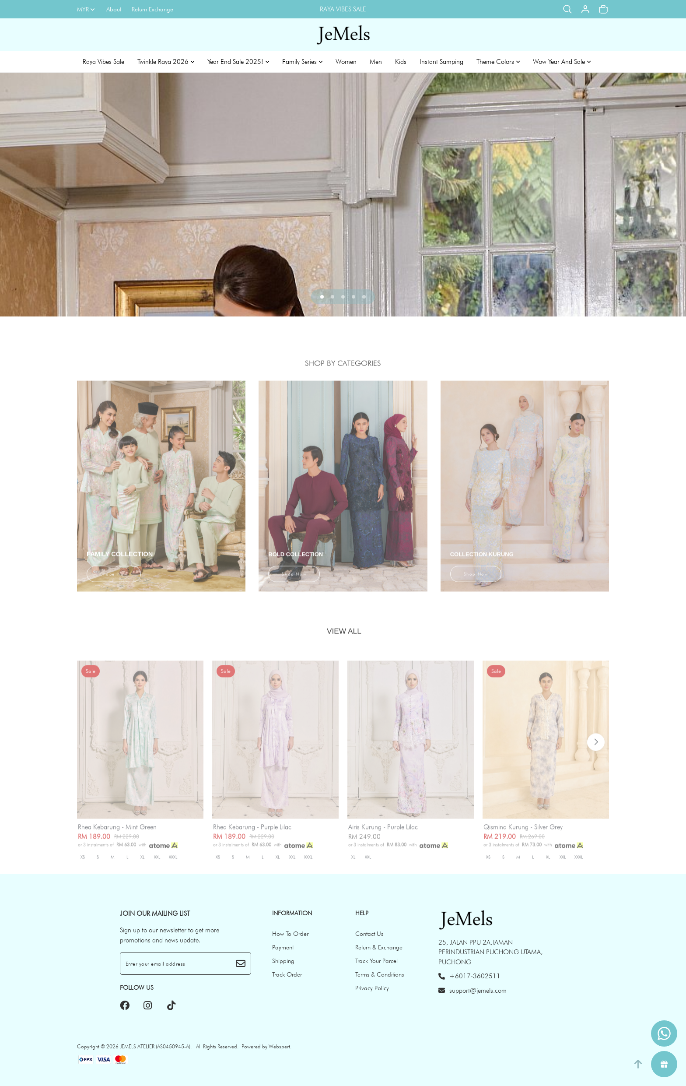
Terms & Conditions (379, 974)
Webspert (279, 1046)
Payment (283, 947)
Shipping (283, 960)
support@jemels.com (472, 991)
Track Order (287, 974)
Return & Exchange (378, 947)
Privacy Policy (372, 987)
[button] (322, 297)
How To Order (290, 933)
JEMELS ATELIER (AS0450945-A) (155, 1046)
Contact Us (369, 933)
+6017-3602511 (469, 976)
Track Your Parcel (376, 960)
